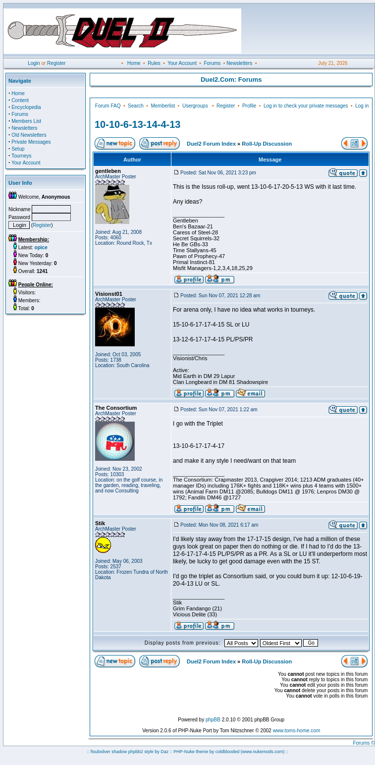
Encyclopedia (26, 107)
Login (34, 63)
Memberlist (163, 106)
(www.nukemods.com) (263, 751)
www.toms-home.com (297, 730)
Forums (212, 63)
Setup (17, 149)
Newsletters (239, 63)
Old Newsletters (29, 135)
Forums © (364, 743)
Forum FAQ (108, 106)
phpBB (213, 719)
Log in (362, 106)
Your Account (182, 63)
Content (20, 100)
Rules (154, 63)
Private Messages (31, 142)
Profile (249, 106)
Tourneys (21, 156)
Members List (26, 121)
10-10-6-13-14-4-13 (137, 124)
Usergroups (195, 106)
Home (134, 63)
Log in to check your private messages (306, 106)
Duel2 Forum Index (211, 144)
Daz (164, 751)
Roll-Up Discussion (267, 144)
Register (56, 63)
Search (136, 106)
